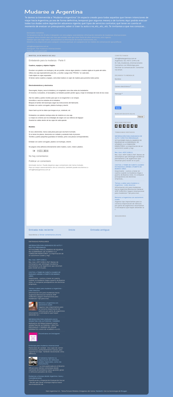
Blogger (124, 391)
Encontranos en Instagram (49, 333)
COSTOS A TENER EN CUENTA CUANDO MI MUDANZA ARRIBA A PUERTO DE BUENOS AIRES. (129, 167)
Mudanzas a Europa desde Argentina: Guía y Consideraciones (46, 377)
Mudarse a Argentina (54, 12)
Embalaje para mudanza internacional (44, 345)
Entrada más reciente (41, 229)
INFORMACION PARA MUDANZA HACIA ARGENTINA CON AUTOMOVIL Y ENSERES (44, 320)
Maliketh (99, 391)
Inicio (72, 229)
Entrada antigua (99, 229)
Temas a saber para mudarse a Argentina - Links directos (127, 184)
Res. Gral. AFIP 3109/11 (124, 152)
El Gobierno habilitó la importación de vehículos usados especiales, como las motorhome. (50, 361)
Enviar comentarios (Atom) (50, 235)
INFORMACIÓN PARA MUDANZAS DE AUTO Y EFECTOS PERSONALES (128, 137)
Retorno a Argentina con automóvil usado (129, 198)
